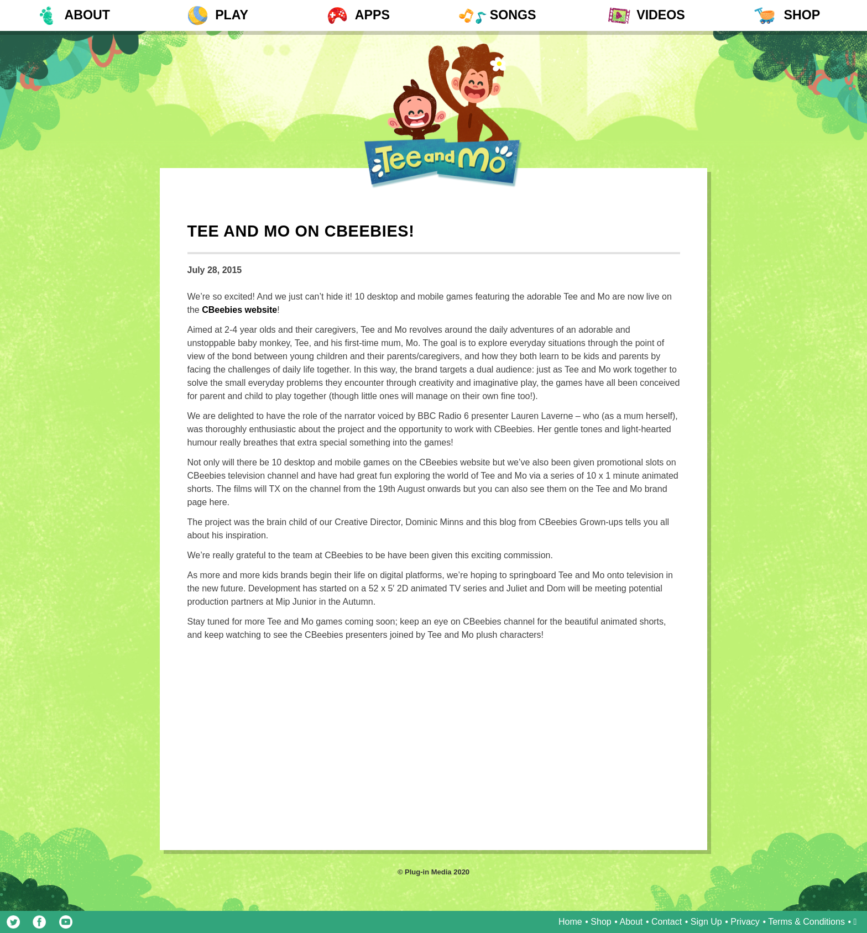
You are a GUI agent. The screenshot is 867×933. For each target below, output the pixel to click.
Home (570, 921)
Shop (601, 921)
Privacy (744, 921)
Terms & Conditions (806, 921)
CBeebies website (239, 310)
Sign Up (706, 921)
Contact (666, 921)
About (631, 921)
